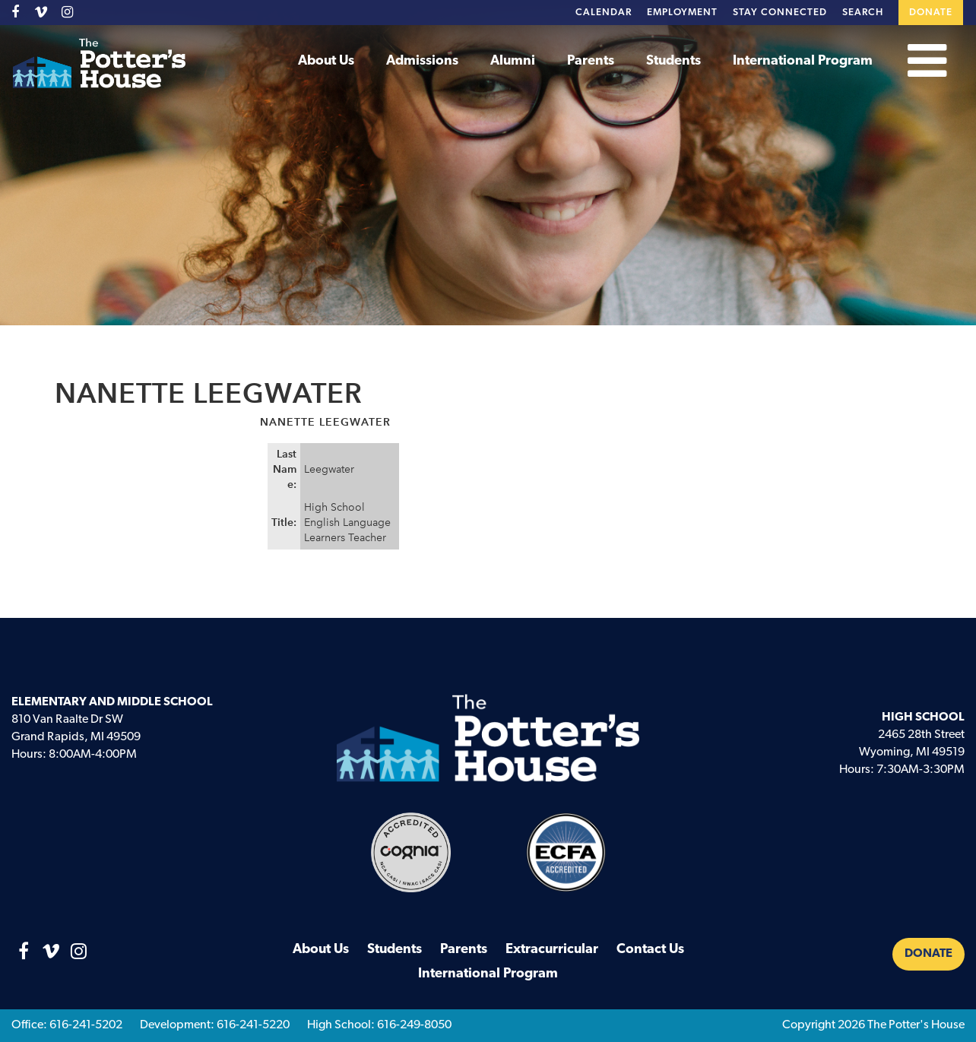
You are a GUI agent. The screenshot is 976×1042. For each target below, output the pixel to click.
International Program (803, 61)
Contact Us (650, 949)
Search (862, 12)
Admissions (422, 61)
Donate (930, 12)
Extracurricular (551, 949)
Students (673, 61)
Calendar (603, 12)
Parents (590, 61)
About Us (326, 61)
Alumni (512, 61)
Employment (682, 12)
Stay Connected (780, 12)
